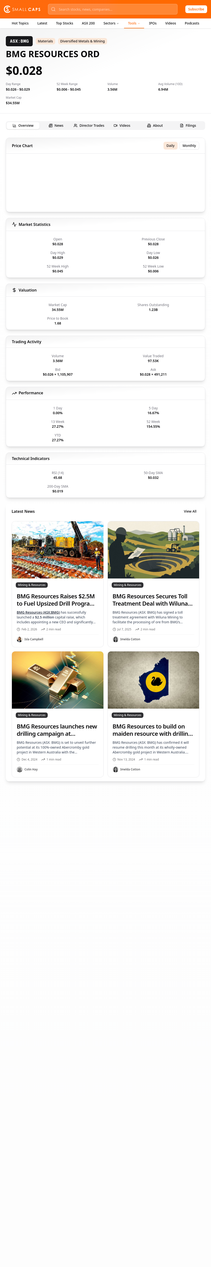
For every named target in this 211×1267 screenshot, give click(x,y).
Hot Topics (20, 23)
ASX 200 (88, 23)
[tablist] (105, 125)
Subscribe (196, 9)
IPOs (152, 23)
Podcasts (192, 23)
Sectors (111, 23)
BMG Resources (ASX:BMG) (38, 612)
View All (190, 511)
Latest (42, 23)
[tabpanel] (105, 459)
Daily (170, 145)
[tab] (23, 125)
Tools (134, 23)
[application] (105, 183)
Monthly (189, 145)
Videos (170, 23)
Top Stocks (64, 23)
